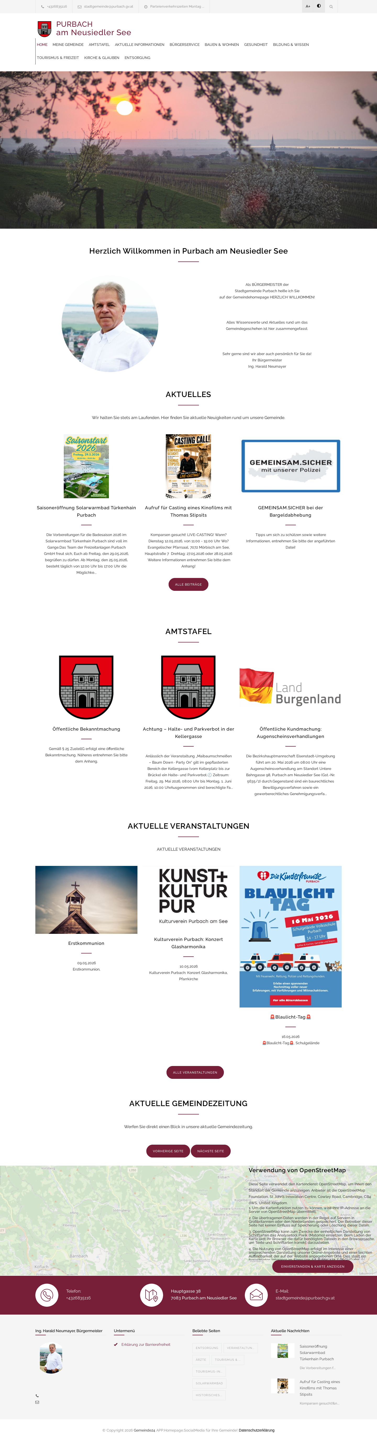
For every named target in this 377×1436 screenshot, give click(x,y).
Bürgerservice (283, 26)
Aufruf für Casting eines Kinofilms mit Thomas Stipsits (320, 1382)
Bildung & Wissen (221, 39)
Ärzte (201, 1354)
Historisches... (209, 1390)
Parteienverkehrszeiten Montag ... (177, 6)
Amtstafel (197, 26)
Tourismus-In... (209, 1366)
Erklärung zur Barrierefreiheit (145, 1339)
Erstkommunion (86, 938)
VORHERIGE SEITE (168, 1146)
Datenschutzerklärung (256, 1425)
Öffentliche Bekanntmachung (86, 723)
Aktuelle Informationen (238, 26)
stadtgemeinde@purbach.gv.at (108, 6)
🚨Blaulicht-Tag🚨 (291, 1011)
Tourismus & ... (228, 1354)
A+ (308, 6)
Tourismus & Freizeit (266, 39)
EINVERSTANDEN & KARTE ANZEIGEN (313, 1261)
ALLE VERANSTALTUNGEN (195, 1067)
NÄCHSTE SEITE (210, 1146)
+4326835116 (57, 6)
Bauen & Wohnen (152, 39)
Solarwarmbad (209, 1378)
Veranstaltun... (240, 1342)
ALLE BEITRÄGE (188, 579)
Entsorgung (148, 52)
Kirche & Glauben (309, 39)
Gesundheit (186, 39)
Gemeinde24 (144, 1425)
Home (140, 26)
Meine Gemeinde (166, 26)
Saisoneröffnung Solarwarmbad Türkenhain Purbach (317, 1347)
